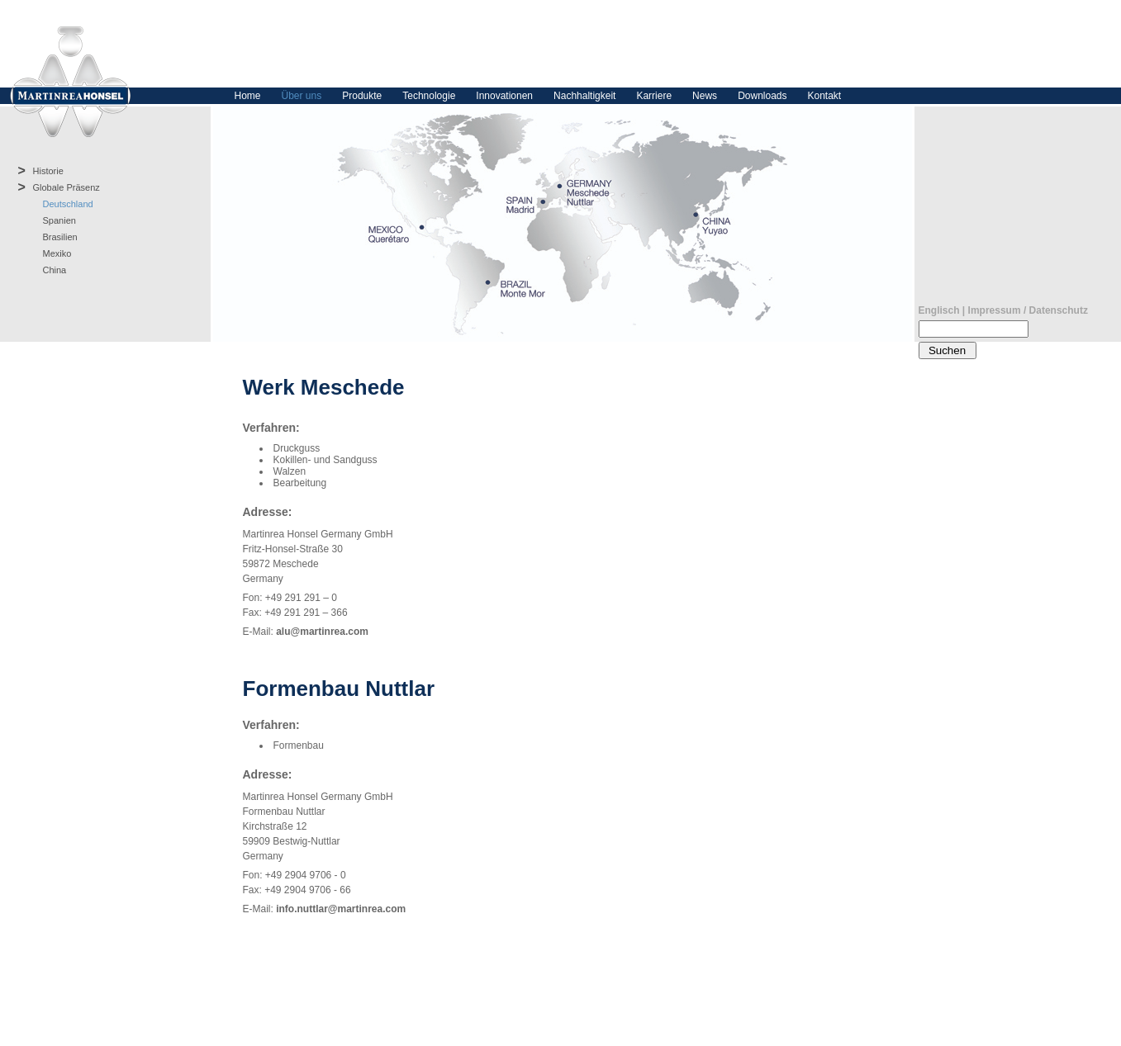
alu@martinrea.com (322, 631)
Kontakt (825, 96)
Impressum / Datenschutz (1028, 310)
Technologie (428, 96)
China (55, 270)
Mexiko (57, 253)
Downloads (762, 96)
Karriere (654, 96)
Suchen (947, 350)
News (704, 96)
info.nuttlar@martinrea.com (341, 909)
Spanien (59, 220)
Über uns (302, 96)
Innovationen (504, 96)
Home (248, 96)
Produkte (362, 96)
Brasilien (60, 237)
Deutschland (68, 204)
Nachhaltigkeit (584, 96)
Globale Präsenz (59, 187)
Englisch (939, 310)
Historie (41, 171)
